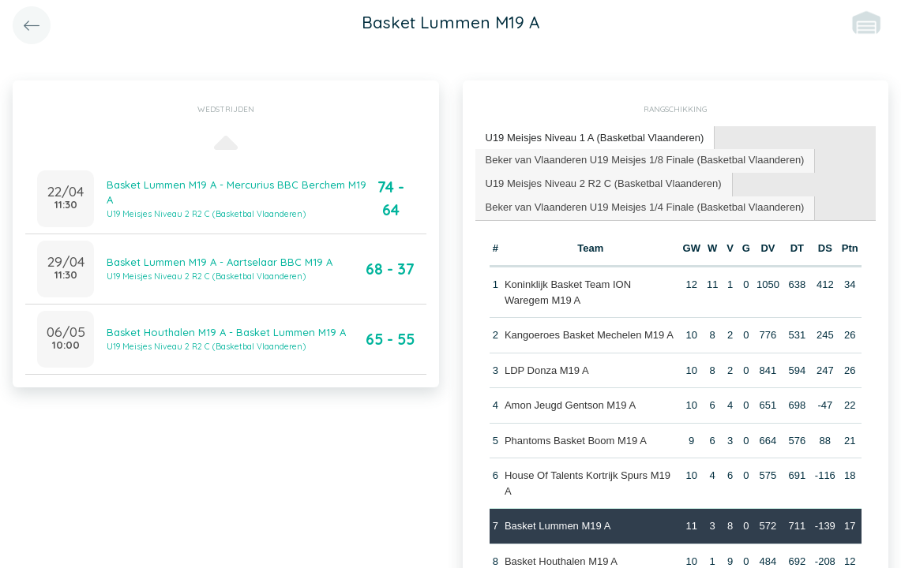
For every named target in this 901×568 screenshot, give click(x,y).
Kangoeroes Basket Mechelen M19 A (589, 335)
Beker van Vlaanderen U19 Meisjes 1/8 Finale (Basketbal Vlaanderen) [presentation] (645, 160)
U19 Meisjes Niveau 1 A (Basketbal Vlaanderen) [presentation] (595, 138)
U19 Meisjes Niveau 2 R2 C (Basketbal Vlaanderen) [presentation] (604, 183)
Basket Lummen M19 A (557, 526)
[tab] (595, 138)
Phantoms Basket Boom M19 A (576, 441)
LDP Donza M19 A (547, 370)
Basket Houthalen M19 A (561, 561)
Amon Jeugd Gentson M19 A (570, 405)
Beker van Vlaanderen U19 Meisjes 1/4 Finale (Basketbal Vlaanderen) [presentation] (645, 207)
